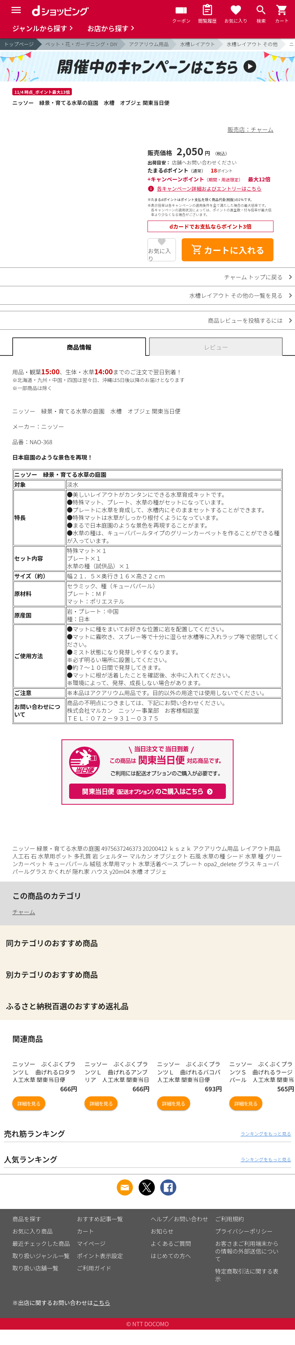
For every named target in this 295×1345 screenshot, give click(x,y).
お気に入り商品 (32, 1246)
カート (85, 1246)
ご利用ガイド (94, 1283)
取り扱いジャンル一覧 (41, 1271)
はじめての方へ (171, 1271)
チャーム (23, 912)
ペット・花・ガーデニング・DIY (81, 44)
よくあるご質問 (171, 1259)
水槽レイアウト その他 (252, 44)
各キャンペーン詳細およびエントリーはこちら (209, 188)
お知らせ (162, 1246)
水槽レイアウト (197, 44)
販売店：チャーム (250, 129)
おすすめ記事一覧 (100, 1234)
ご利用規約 (229, 1234)
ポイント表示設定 (100, 1271)
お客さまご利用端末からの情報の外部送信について (246, 1266)
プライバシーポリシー (244, 1246)
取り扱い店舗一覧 (35, 1283)
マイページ (91, 1259)
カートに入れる (228, 250)
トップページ (19, 44)
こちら (101, 1318)
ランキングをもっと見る (265, 1149)
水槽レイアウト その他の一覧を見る (236, 295)
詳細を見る (28, 1118)
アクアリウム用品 (149, 44)
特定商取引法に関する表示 (246, 1290)
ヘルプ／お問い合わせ (179, 1234)
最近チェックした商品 (41, 1259)
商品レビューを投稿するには (245, 320)
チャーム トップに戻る (253, 277)
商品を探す (26, 1234)
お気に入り (159, 254)
